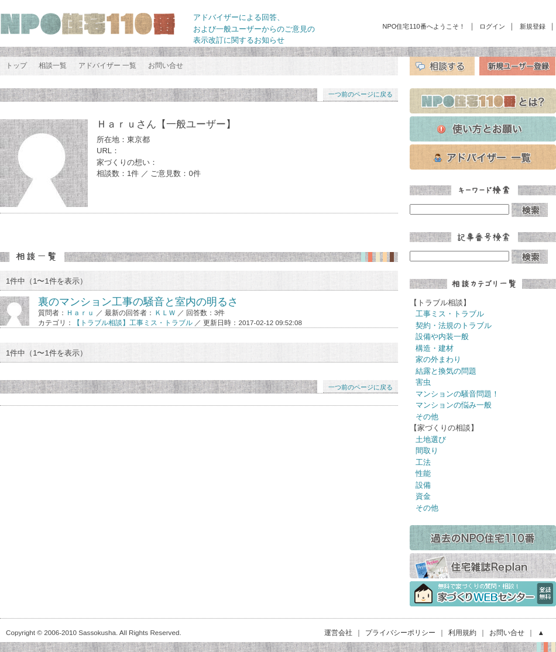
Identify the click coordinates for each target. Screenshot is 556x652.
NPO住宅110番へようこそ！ (424, 26)
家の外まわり (438, 359)
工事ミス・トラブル (450, 313)
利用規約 (462, 632)
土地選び (431, 439)
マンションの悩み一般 (454, 405)
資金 (423, 496)
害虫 (423, 382)
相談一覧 (53, 65)
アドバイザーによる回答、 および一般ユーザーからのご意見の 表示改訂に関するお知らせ (254, 28)
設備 (423, 485)
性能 (423, 473)
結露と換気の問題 (446, 371)
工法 (423, 462)
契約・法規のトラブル (454, 325)
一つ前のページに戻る (360, 94)
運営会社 (338, 632)
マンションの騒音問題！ (457, 393)
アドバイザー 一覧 (107, 65)
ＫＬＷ (165, 312)
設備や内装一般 (442, 336)
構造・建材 (435, 348)
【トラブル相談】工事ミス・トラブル (133, 322)
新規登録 (532, 26)
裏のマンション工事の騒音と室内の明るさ (138, 302)
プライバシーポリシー (400, 632)
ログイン (492, 26)
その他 (427, 416)
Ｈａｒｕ (80, 312)
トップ (16, 65)
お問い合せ (165, 65)
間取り (427, 450)
